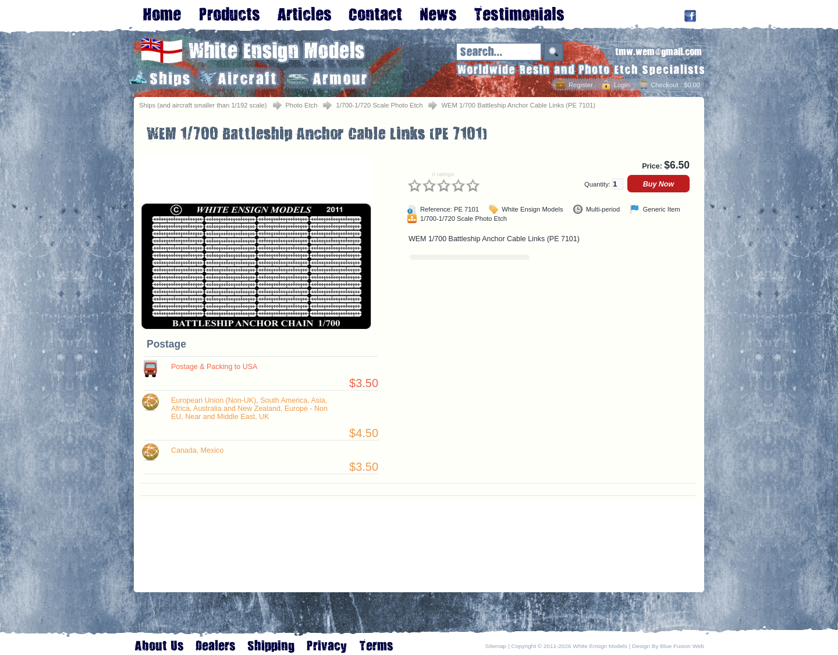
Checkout (664, 84)
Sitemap (496, 646)
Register (581, 84)
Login (622, 84)
